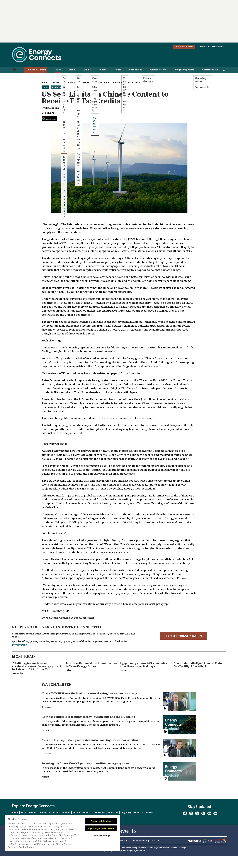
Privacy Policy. (20, 644)
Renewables (71, 82)
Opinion (87, 69)
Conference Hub (210, 69)
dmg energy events (184, 69)
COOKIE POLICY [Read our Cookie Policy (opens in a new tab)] (122, 841)
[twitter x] (197, 813)
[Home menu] (14, 70)
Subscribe (113, 812)
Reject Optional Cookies (101, 828)
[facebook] (185, 813)
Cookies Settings (139, 841)
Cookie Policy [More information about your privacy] (26, 847)
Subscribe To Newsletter (212, 46)
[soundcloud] (215, 813)
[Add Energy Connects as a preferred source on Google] (49, 118)
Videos (43, 812)
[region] (62, 833)
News (58, 69)
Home (45, 82)
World (72, 69)
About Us (65, 812)
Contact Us (147, 812)
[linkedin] (203, 813)
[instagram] (191, 813)
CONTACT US (155, 841)
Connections (135, 69)
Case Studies (99, 812)
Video (118, 69)
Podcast (103, 69)
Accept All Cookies (101, 821)
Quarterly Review (158, 69)
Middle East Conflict (35, 69)
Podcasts (53, 812)
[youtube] (209, 813)
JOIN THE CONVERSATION (183, 636)
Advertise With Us (184, 46)
